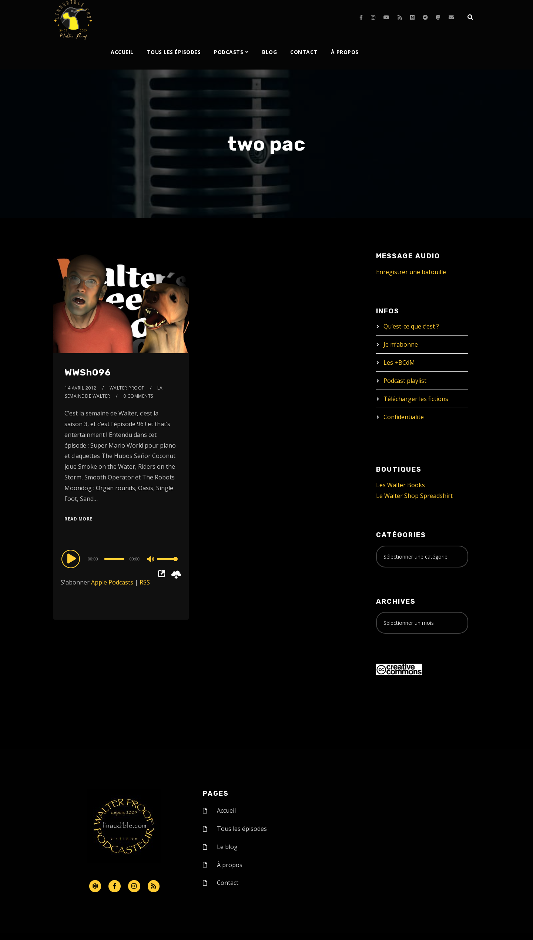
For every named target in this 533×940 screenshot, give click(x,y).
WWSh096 (87, 372)
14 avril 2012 (81, 388)
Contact (304, 51)
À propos (345, 51)
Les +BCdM (399, 362)
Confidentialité (403, 417)
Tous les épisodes (174, 51)
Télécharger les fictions (415, 399)
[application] (121, 558)
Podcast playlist (404, 381)
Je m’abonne (400, 344)
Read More (78, 519)
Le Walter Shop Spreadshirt (414, 496)
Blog (269, 51)
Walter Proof (127, 388)
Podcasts (228, 51)
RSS (145, 582)
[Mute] (151, 559)
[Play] (71, 558)
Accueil (122, 51)
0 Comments (138, 396)
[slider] (114, 559)
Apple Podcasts (112, 582)
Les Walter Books (400, 485)
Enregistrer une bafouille (411, 272)
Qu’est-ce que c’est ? (411, 326)
